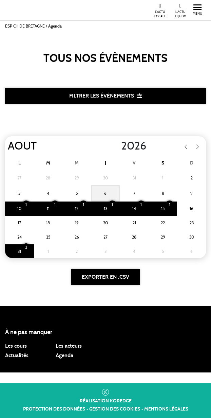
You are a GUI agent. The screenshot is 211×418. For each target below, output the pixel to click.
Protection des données (54, 409)
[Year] (116, 146)
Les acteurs (69, 346)
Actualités (16, 355)
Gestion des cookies (114, 409)
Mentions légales (166, 409)
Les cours (16, 346)
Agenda (64, 355)
